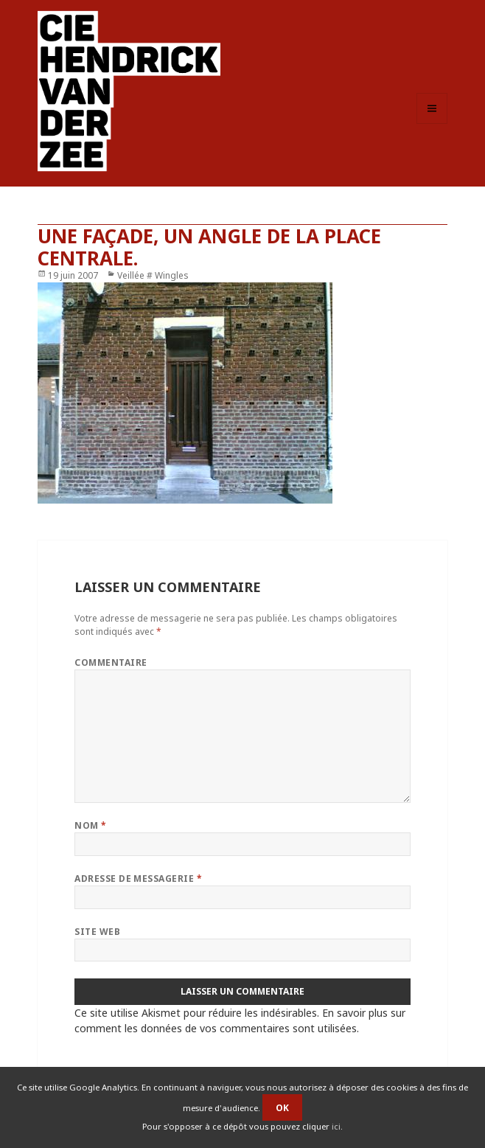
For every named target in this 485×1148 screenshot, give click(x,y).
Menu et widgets (432, 123)
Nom (90, 825)
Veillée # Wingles (153, 275)
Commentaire (110, 662)
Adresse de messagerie (138, 878)
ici (336, 1126)
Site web (97, 931)
